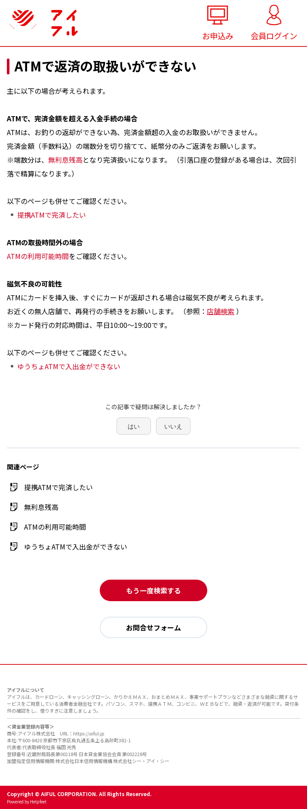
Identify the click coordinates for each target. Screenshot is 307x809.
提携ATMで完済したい (51, 215)
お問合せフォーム (153, 627)
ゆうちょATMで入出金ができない (68, 366)
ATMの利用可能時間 (38, 256)
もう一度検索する (153, 590)
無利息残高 (65, 159)
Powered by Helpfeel (26, 801)
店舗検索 (220, 311)
